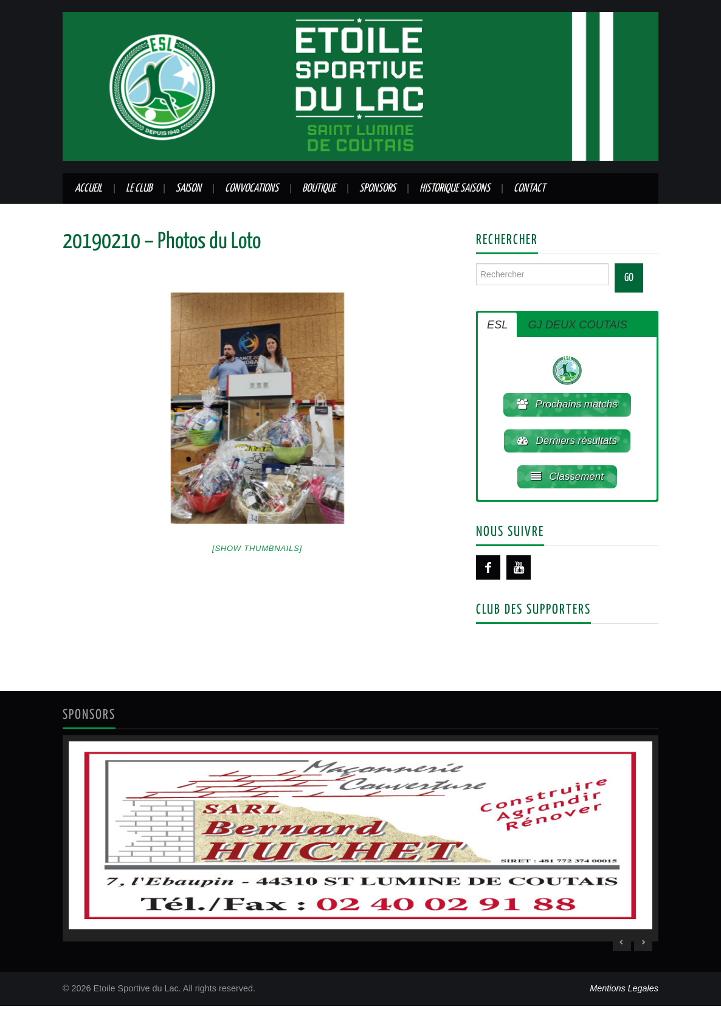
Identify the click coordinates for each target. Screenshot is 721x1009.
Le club (139, 188)
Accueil (88, 188)
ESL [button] (497, 325)
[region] (360, 841)
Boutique (319, 188)
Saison (188, 188)
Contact (529, 188)
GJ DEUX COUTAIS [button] (577, 325)
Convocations (251, 188)
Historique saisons (454, 188)
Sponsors (377, 188)
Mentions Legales (624, 991)
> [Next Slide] (643, 945)
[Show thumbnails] (257, 548)
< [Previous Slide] (622, 945)
